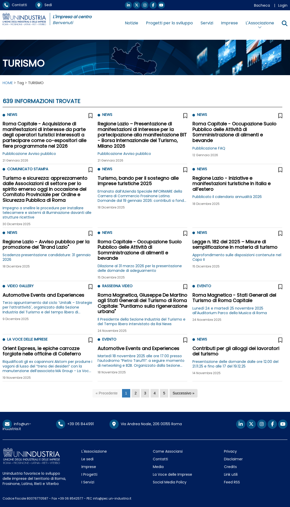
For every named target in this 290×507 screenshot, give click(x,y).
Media (158, 466)
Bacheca (262, 5)
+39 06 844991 (75, 423)
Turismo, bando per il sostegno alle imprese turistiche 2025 (138, 181)
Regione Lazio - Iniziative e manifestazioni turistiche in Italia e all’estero (231, 183)
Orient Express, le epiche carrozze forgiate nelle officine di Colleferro (42, 351)
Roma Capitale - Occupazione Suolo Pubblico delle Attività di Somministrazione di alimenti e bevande (234, 132)
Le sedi (87, 459)
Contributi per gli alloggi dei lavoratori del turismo (235, 351)
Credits (230, 466)
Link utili (231, 474)
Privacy (230, 451)
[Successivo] (184, 393)
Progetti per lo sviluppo (169, 23)
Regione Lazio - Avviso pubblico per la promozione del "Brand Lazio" (46, 244)
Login (282, 5)
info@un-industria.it (17, 426)
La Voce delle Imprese (172, 474)
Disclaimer (233, 459)
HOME (8, 82)
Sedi (43, 4)
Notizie (131, 23)
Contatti (15, 4)
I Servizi (87, 482)
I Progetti (89, 474)
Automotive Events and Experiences (43, 295)
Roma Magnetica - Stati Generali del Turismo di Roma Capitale (234, 298)
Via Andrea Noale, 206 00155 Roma (145, 424)
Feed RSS (232, 482)
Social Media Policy (169, 482)
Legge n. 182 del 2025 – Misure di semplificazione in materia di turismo (234, 244)
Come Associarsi (168, 451)
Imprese (229, 23)
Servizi (207, 23)
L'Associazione (94, 451)
